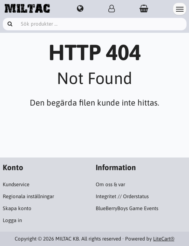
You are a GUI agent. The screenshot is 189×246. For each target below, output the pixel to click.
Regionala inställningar (28, 196)
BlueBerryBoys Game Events (127, 208)
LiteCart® (163, 239)
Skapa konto (17, 208)
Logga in (12, 220)
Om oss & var (110, 184)
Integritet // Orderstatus (122, 196)
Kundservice (16, 184)
